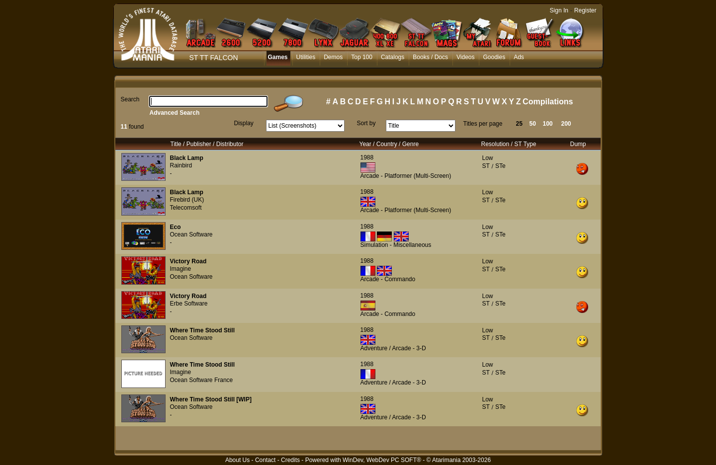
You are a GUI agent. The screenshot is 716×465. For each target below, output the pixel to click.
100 (548, 123)
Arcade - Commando (388, 279)
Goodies (494, 57)
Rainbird (181, 165)
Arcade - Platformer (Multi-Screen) (405, 175)
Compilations (548, 101)
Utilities (306, 57)
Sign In (559, 10)
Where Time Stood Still (202, 330)
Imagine (180, 268)
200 (566, 123)
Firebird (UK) (187, 199)
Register (585, 10)
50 (533, 123)
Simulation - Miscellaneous (396, 244)
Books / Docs (430, 57)
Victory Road (188, 261)
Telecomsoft (186, 207)
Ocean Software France (201, 380)
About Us (237, 460)
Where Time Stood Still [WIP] (211, 399)
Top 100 (361, 57)
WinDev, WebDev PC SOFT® (382, 460)
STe (500, 165)
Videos (465, 57)
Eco (175, 227)
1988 (367, 157)
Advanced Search (175, 112)
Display (244, 123)
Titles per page (483, 123)
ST (486, 165)
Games (278, 57)
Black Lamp (186, 158)
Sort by (366, 123)
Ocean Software (191, 234)
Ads (519, 57)
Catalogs (392, 57)
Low (487, 158)
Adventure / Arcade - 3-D (393, 348)
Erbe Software (189, 303)
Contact (265, 460)
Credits (290, 460)
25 (519, 123)
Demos (333, 57)
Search (130, 99)
